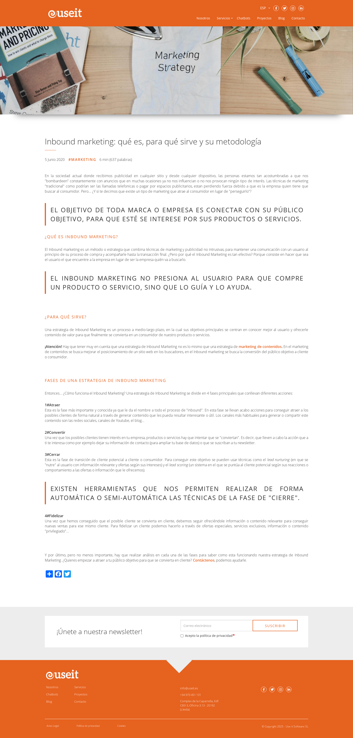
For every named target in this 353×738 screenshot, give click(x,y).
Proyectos (264, 18)
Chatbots (243, 18)
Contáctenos (204, 560)
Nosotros (203, 18)
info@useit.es (189, 688)
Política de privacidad (88, 725)
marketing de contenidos (260, 346)
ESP (263, 8)
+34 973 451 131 (190, 695)
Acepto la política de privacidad (207, 635)
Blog (281, 18)
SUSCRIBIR (275, 626)
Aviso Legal (53, 725)
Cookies (121, 725)
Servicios (80, 687)
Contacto (298, 18)
